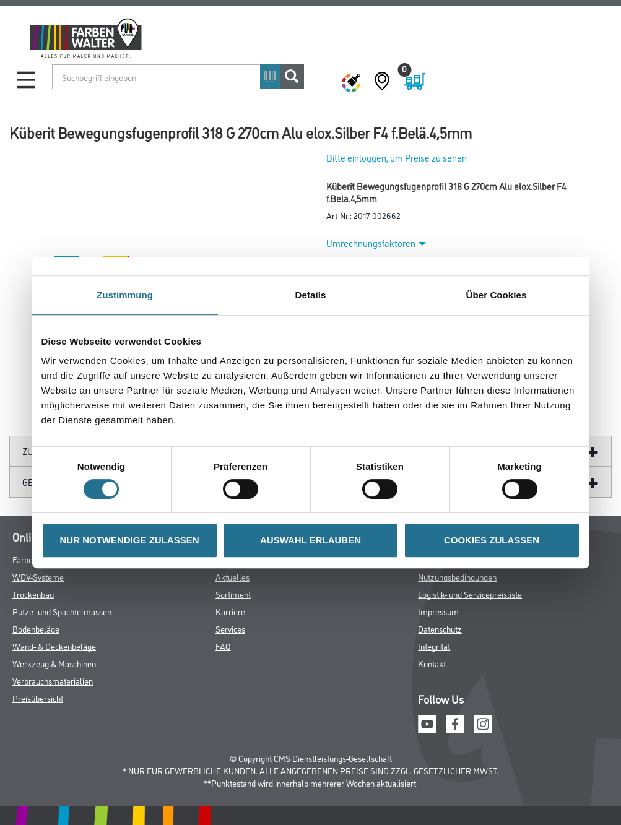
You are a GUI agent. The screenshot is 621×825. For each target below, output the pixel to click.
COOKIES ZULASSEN (491, 540)
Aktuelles (232, 576)
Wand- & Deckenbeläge (54, 646)
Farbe (22, 559)
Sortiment (233, 594)
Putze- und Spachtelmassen (61, 611)
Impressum (438, 611)
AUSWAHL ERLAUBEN (310, 540)
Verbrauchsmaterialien (52, 680)
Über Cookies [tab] (496, 295)
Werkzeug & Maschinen (54, 663)
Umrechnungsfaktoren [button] (376, 242)
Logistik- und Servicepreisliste (470, 594)
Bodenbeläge (35, 628)
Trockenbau (33, 594)
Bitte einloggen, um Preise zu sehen (396, 157)
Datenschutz (440, 628)
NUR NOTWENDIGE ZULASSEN (129, 540)
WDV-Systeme (38, 576)
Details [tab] (310, 295)
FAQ (223, 646)
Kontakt (432, 663)
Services (230, 628)
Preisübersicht (37, 698)
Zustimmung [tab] (125, 295)
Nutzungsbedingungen (457, 576)
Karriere (230, 611)
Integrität (434, 646)
